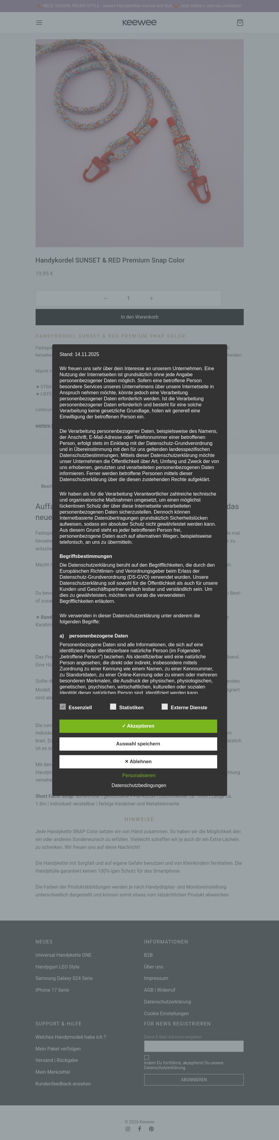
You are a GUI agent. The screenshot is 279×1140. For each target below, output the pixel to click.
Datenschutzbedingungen (139, 785)
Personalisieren (138, 775)
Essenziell (80, 706)
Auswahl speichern (138, 743)
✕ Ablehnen (138, 761)
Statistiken (130, 706)
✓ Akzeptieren (138, 726)
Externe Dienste (188, 706)
